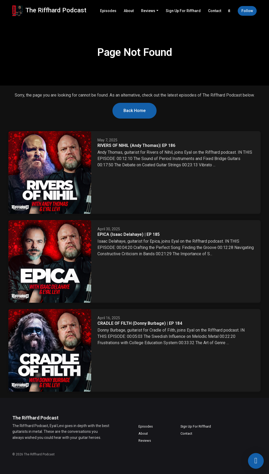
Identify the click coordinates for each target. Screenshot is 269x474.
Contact (214, 11)
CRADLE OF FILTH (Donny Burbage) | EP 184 (139, 323)
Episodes (108, 11)
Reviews (148, 11)
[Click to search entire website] (229, 11)
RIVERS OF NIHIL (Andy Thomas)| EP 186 (136, 145)
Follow (247, 11)
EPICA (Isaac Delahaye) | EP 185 (128, 234)
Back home (134, 110)
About (129, 11)
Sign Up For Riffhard (183, 11)
